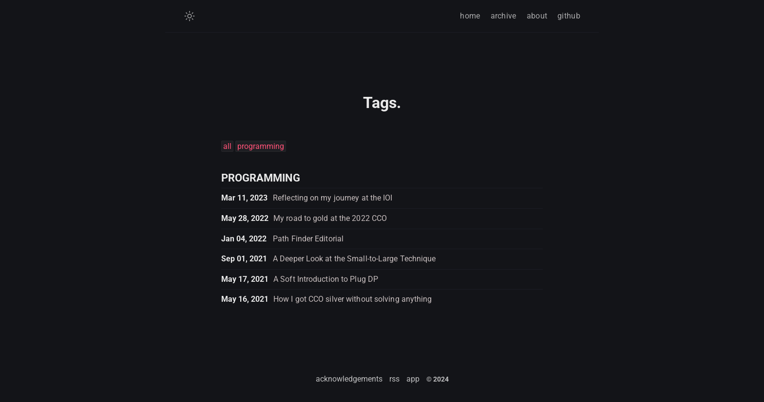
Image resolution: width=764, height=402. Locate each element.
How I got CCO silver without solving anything (352, 299)
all (227, 146)
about (537, 15)
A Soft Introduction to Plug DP (325, 279)
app (413, 379)
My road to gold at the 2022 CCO (330, 218)
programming (260, 146)
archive (503, 15)
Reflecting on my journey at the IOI (333, 197)
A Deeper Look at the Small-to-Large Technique (354, 258)
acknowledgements (349, 379)
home (470, 15)
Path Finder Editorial (308, 238)
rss (394, 379)
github (568, 15)
